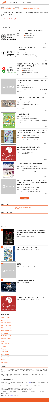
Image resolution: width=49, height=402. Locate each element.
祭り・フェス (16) (5, 320)
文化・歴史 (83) (4, 333)
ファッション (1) (5, 357)
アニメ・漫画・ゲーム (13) (7, 343)
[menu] (46, 2)
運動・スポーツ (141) (6, 328)
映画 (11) (3, 341)
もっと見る (24, 198)
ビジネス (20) (4, 346)
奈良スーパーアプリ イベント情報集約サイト (11, 7)
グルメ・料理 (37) (5, 351)
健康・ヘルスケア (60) (6, 325)
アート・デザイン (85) (6, 335)
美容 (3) (3, 359)
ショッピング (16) (5, 354)
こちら (45, 374)
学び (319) (3, 349)
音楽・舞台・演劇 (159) (6, 338)
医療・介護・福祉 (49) (6, 322)
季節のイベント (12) (5, 317)
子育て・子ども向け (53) (6, 330)
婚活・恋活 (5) (4, 362)
